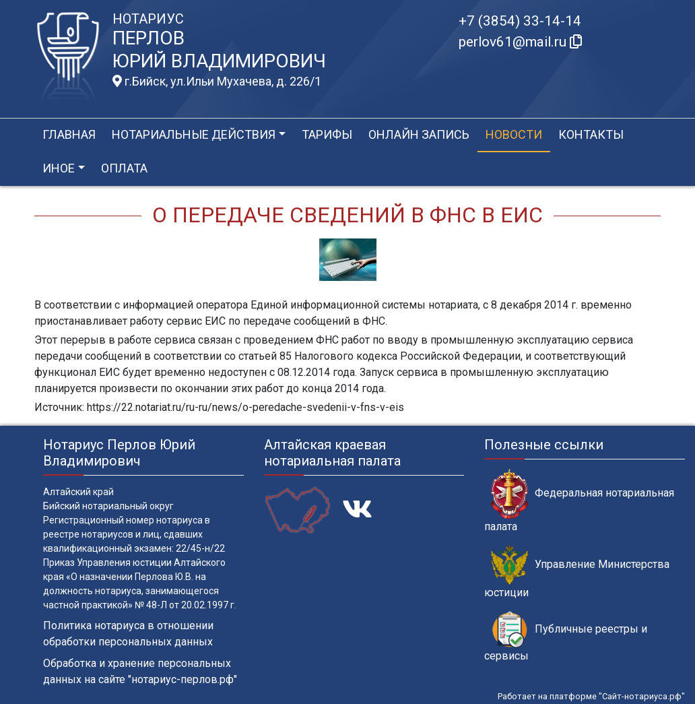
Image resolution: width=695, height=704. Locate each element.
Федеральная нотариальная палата (579, 500)
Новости (514, 134)
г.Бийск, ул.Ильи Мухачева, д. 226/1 (216, 81)
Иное (58, 168)
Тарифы (327, 134)
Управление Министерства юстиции (576, 572)
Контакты (591, 134)
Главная (69, 134)
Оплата (124, 168)
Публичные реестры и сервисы (565, 636)
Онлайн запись (418, 134)
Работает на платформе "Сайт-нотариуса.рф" (591, 696)
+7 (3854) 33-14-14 (520, 21)
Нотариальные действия (193, 134)
